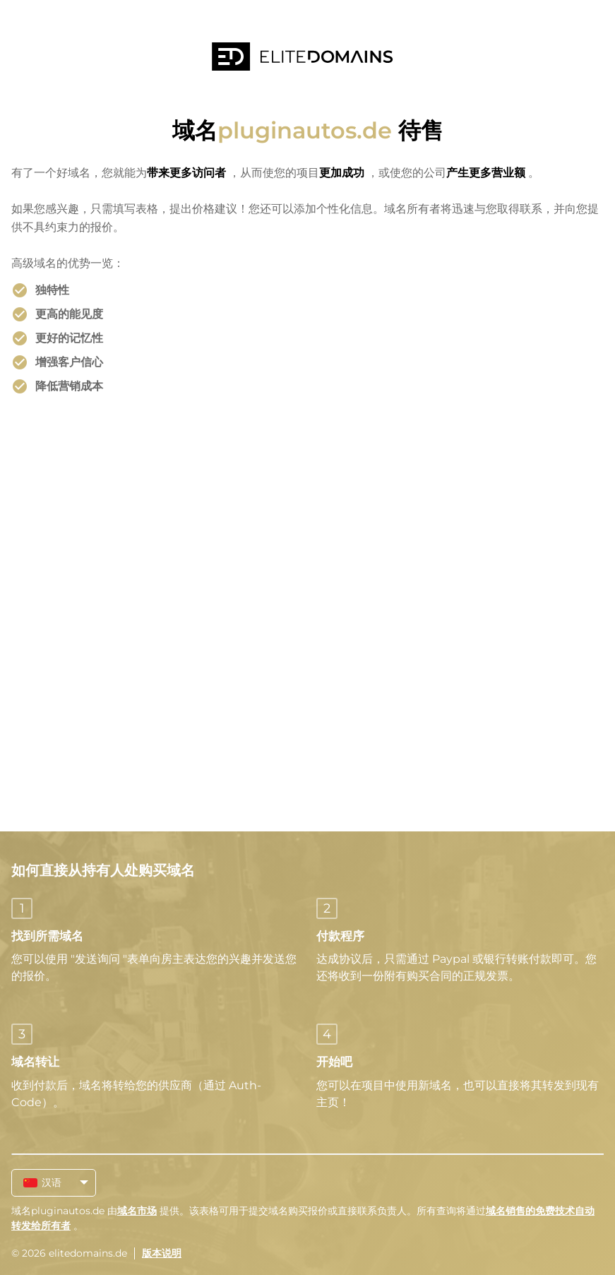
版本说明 (161, 1253)
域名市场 (137, 1210)
